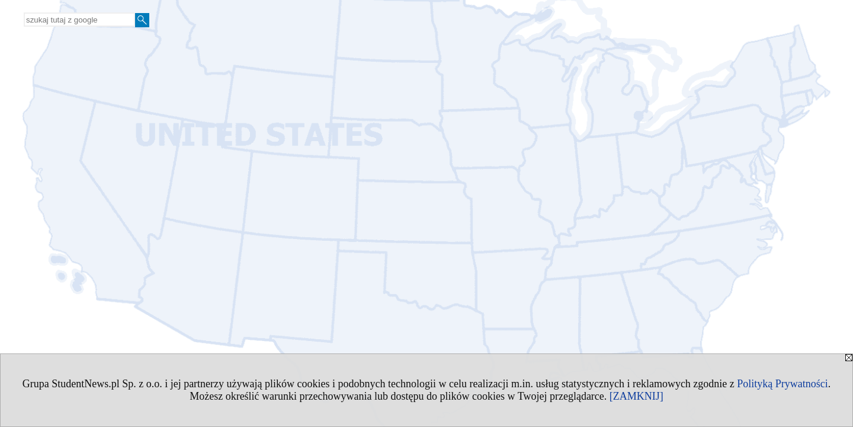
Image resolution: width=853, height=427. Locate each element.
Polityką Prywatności (782, 384)
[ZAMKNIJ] (636, 396)
